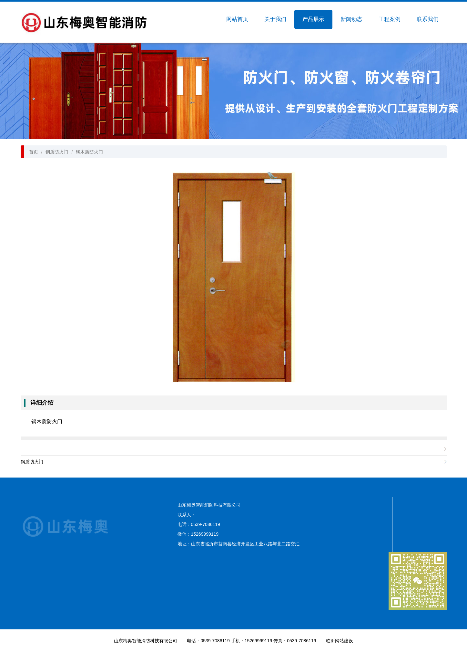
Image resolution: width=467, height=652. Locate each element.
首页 (33, 151)
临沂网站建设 (339, 640)
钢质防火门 (57, 151)
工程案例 (390, 19)
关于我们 (275, 19)
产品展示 (313, 19)
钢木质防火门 (89, 151)
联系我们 (428, 19)
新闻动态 (351, 19)
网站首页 (237, 19)
